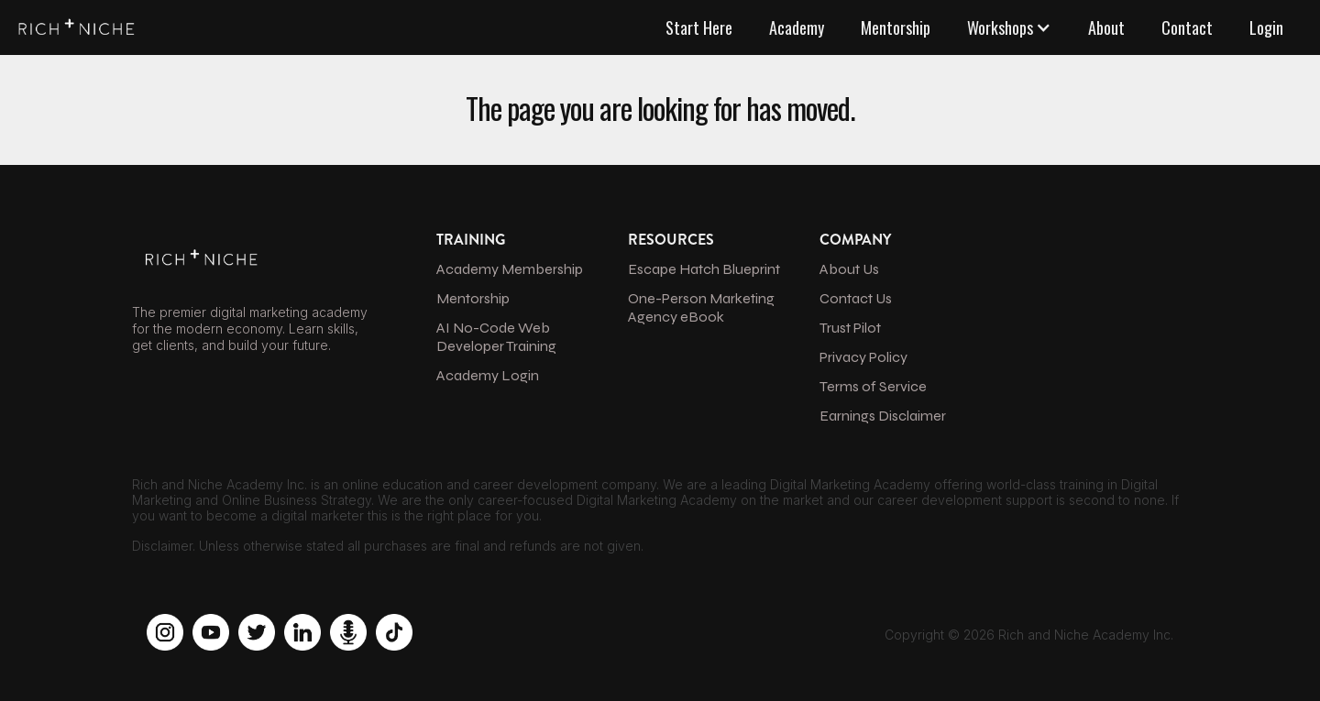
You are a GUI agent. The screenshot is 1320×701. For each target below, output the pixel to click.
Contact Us (856, 298)
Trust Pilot (850, 327)
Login (1266, 27)
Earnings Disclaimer (883, 415)
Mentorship (895, 27)
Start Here (699, 27)
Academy (796, 27)
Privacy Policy (864, 357)
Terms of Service (873, 386)
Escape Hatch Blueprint (704, 269)
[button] (1009, 27)
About (1106, 27)
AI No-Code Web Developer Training (496, 337)
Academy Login (487, 375)
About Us (849, 269)
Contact (1187, 27)
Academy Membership (509, 269)
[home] (73, 23)
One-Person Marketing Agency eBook (701, 307)
